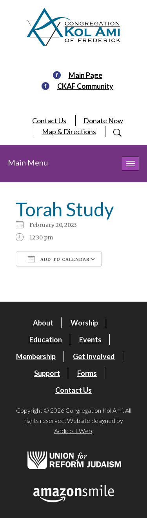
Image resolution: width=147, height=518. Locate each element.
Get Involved (94, 356)
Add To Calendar (59, 259)
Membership (36, 356)
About (43, 322)
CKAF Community (85, 86)
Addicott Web (73, 430)
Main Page (85, 75)
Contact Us (49, 120)
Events (90, 339)
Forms (87, 373)
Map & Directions (69, 131)
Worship (84, 322)
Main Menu (28, 162)
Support (47, 373)
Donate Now (103, 120)
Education (45, 339)
